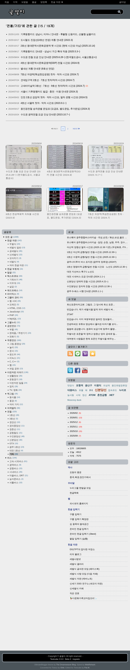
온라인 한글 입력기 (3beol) (83, 534)
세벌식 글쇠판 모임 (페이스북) (85, 569)
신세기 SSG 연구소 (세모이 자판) (86, 583)
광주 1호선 (16, 447)
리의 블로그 (75, 554)
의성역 (106, 385)
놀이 (13, 347)
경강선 (14, 422)
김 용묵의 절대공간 (79, 524)
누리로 (122, 390)
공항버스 (15, 468)
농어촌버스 (16, 479)
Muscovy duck (74, 400)
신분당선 (15, 440)
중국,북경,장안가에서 (80, 477)
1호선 (14, 415)
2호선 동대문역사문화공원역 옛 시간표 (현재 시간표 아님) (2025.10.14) (58, 45)
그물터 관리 (15, 297)
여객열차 (13, 408)
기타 (13, 454)
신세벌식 (15, 254)
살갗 (13, 286)
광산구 (88, 385)
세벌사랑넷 (75, 559)
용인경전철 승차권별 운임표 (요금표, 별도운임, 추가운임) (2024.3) (55, 108)
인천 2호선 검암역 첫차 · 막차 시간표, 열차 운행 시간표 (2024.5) (54, 97)
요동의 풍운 (75, 472)
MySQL (15, 318)
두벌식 (14, 244)
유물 (81, 390)
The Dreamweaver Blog (66, 665)
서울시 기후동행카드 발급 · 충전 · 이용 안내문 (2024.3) (49, 91)
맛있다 (70, 385)
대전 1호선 (16, 450)
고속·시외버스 (18, 461)
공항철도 (15, 433)
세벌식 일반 (17, 247)
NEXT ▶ (76, 129)
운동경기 (15, 379)
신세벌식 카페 (77, 588)
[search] (104, 12)
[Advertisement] (65, 626)
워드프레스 (14, 290)
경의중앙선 (17, 426)
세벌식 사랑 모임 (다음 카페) (84, 574)
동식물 (14, 397)
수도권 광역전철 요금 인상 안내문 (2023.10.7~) (45, 114)
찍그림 (12, 393)
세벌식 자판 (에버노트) (81, 578)
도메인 (14, 304)
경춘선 (14, 429)
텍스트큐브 (14, 276)
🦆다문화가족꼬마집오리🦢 (83, 598)
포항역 (79, 385)
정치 (13, 386)
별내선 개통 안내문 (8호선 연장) (37, 68)
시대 (78, 395)
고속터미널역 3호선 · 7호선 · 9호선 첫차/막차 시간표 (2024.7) (53, 85)
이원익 (97, 385)
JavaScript (16, 311)
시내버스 (15, 472)
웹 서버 (15, 301)
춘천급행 (102, 395)
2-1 (91, 390)
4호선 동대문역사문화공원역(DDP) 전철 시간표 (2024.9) (50, 63)
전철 (12, 411)
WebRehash (90, 665)
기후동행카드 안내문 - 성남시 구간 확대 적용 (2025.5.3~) (50, 51)
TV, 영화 (15, 390)
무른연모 (14, 340)
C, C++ (14, 361)
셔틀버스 (15, 482)
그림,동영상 (17, 344)
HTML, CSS (17, 308)
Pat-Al (86, 668)
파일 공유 (16, 368)
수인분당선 (17, 436)
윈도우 (14, 354)
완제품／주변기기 (20, 333)
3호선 (13, 418)
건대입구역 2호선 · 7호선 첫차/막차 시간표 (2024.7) (47, 80)
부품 (13, 329)
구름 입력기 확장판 (79, 519)
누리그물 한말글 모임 (80, 488)
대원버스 (72, 390)
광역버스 (15, 465)
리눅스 (14, 358)
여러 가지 (16, 404)
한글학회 (74, 493)
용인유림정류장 (119, 385)
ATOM (92, 395)
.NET (111, 395)
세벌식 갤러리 (77, 564)
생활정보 (15, 376)
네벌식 (14, 261)
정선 (84, 395)
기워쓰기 (15, 279)
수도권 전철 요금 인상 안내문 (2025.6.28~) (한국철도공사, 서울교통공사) (59, 57)
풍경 (13, 401)
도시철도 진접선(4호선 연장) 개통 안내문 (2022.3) (47, 40)
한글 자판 (14, 240)
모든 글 (11, 237)
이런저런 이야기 (17, 372)
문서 (13, 351)
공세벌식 (15, 251)
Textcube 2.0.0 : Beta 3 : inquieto (65, 659)
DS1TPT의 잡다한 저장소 (82, 549)
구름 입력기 (75, 514)
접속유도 (112, 390)
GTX (13, 443)
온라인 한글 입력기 (79, 529)
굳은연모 (13, 326)
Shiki (62, 668)
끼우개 (14, 283)
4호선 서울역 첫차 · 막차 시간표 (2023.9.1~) (44, 103)
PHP (13, 315)
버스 (12, 458)
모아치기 (15, 258)
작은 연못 (74, 593)
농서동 (70, 395)
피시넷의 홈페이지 (79, 503)
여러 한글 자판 (18, 265)
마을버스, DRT (18, 475)
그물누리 (13, 322)
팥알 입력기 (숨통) (79, 538)
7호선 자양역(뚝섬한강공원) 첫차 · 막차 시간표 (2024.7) (50, 74)
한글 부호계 (15, 269)
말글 (11, 272)
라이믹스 (13, 294)
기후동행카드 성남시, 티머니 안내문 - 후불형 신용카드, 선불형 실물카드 (58, 34)
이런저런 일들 (18, 383)
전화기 (14, 336)
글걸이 (62, 656)
